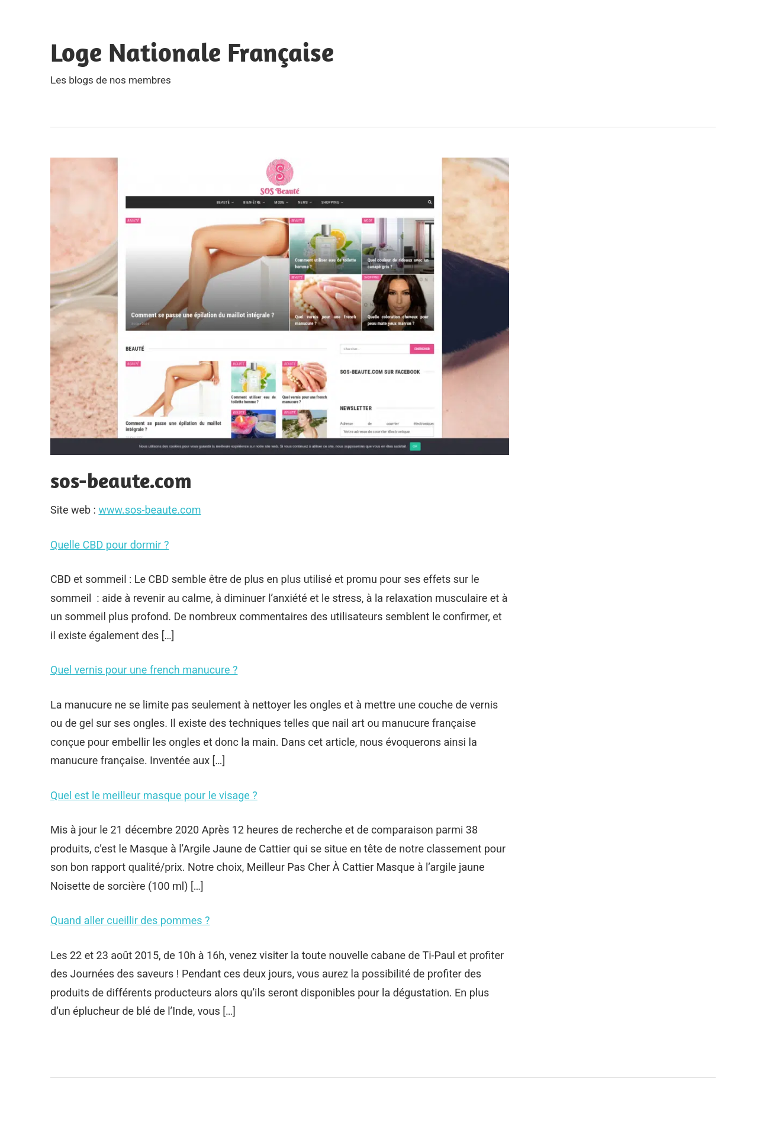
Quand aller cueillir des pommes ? (130, 920)
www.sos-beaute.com (149, 510)
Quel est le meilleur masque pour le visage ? (154, 795)
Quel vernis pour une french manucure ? (143, 669)
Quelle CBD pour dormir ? (109, 544)
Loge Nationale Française (192, 52)
